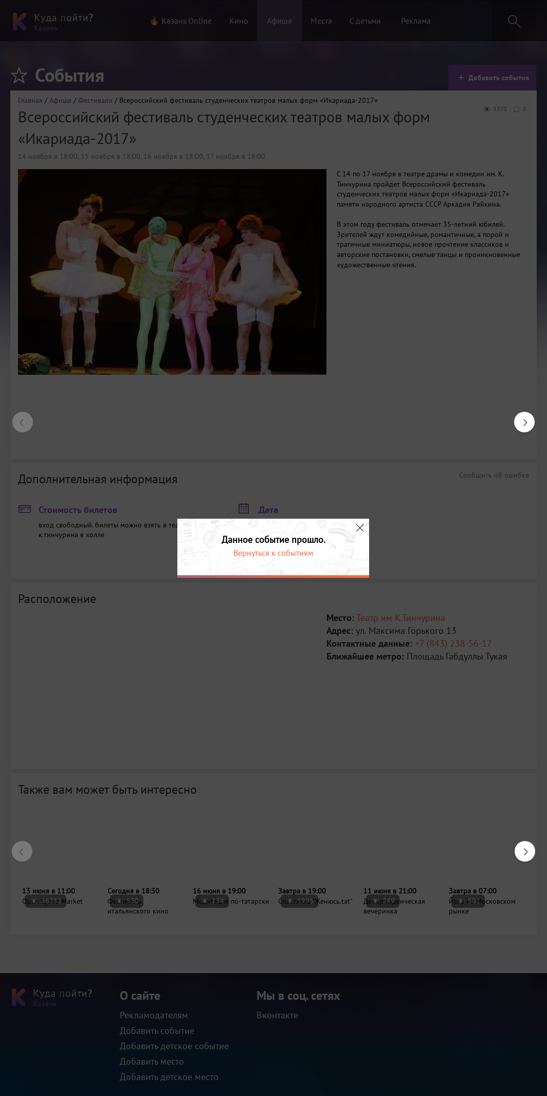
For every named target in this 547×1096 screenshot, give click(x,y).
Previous (17, 417)
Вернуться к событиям (273, 552)
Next (519, 417)
